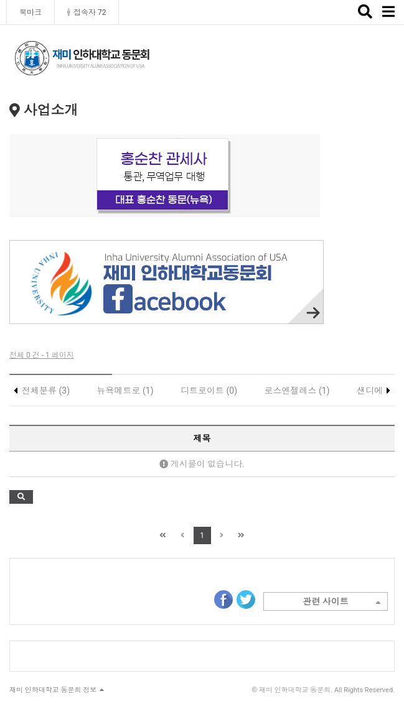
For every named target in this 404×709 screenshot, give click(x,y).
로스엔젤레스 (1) (297, 391)
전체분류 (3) (46, 391)
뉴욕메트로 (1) (125, 391)
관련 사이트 (342, 602)
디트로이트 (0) (209, 391)
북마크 (30, 12)
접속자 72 (86, 12)
